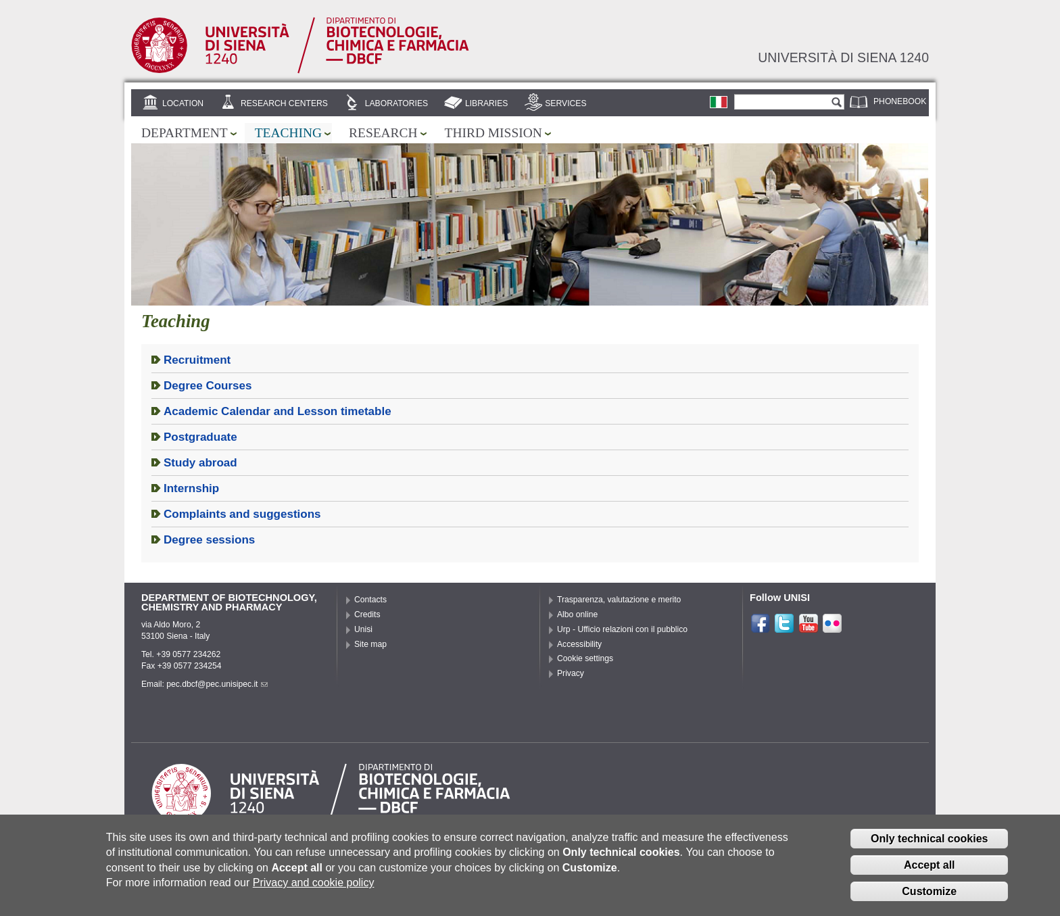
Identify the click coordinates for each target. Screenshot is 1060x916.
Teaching (288, 133)
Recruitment (197, 360)
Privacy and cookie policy (314, 888)
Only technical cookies (929, 844)
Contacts (370, 599)
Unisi (363, 629)
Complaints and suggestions (242, 514)
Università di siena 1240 (843, 57)
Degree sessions (209, 539)
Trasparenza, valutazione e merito (619, 599)
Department (184, 133)
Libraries (486, 103)
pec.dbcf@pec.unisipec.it (217, 684)
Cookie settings (585, 658)
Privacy (570, 673)
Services (565, 103)
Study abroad (200, 462)
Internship (191, 488)
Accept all (929, 871)
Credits (367, 614)
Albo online (577, 614)
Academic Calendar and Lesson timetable (277, 411)
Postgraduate (200, 437)
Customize (929, 897)
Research (383, 133)
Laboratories (396, 103)
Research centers (284, 103)
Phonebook (899, 101)
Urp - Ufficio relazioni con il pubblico (622, 629)
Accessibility (579, 644)
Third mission (493, 133)
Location (182, 103)
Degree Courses (208, 385)
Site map (370, 644)
